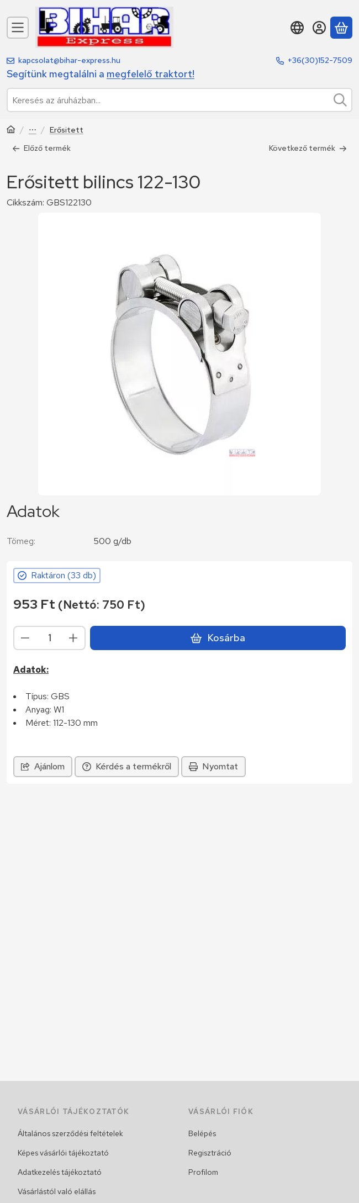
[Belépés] (319, 28)
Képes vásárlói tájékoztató (63, 1153)
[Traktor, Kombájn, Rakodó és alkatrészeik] (11, 130)
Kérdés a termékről (126, 766)
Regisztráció (209, 1153)
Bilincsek (32, 130)
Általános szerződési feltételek (70, 1133)
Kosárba (218, 637)
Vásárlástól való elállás (57, 1191)
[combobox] (179, 100)
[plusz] (73, 637)
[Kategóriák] (18, 28)
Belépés (202, 1133)
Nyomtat (213, 766)
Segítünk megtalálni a (100, 73)
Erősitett (66, 130)
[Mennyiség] (49, 637)
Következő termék (308, 148)
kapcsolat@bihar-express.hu (69, 60)
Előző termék (41, 148)
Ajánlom (43, 766)
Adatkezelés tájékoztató (60, 1172)
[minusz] (25, 637)
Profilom (203, 1172)
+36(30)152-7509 (320, 60)
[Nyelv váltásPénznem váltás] (297, 28)
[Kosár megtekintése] (341, 28)
